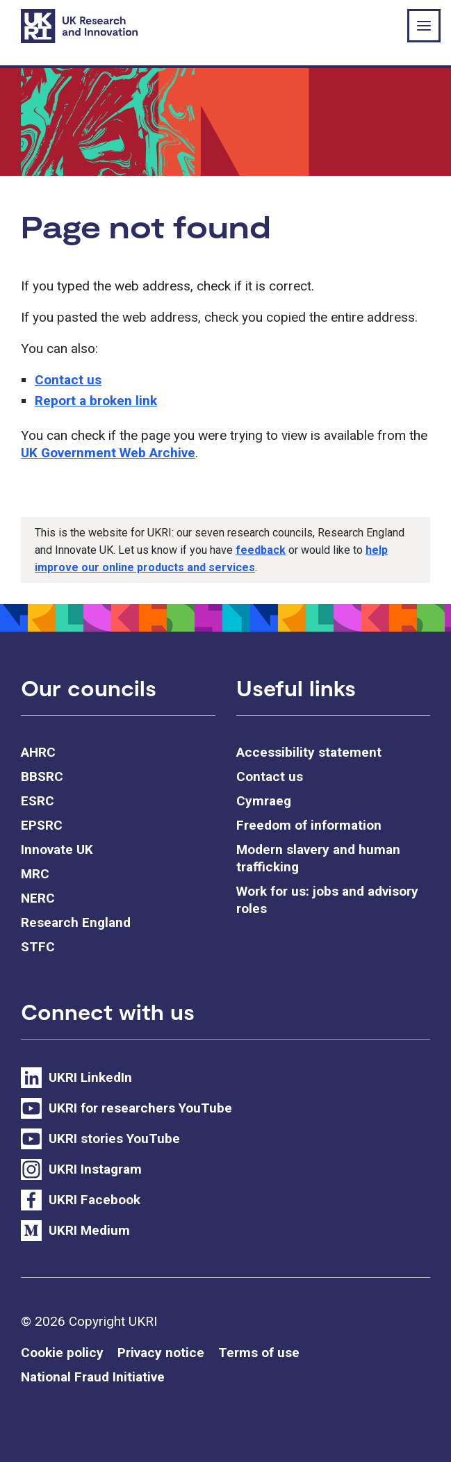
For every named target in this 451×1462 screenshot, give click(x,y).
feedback (261, 550)
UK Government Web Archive (108, 453)
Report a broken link (96, 401)
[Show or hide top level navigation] (424, 25)
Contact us (68, 380)
